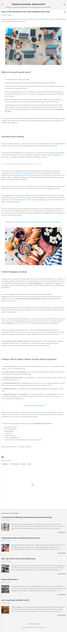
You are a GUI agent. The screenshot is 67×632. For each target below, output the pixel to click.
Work (29, 464)
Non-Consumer (15, 464)
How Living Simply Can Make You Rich (15, 600)
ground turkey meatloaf (22, 175)
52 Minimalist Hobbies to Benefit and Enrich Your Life (20, 538)
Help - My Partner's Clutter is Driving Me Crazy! (18, 559)
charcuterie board (26, 197)
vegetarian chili (28, 173)
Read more (62, 532)
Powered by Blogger (33, 624)
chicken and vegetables (53, 155)
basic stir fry (20, 186)
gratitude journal (15, 437)
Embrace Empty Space (9, 579)
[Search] (64, 5)
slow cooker (4, 157)
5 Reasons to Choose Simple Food (51, 222)
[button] (64, 12)
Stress (24, 464)
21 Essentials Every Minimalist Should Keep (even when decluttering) (26, 517)
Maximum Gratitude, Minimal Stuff (28, 4)
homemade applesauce (14, 202)
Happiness (5, 464)
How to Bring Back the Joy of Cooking (27, 222)
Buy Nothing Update (38, 405)
